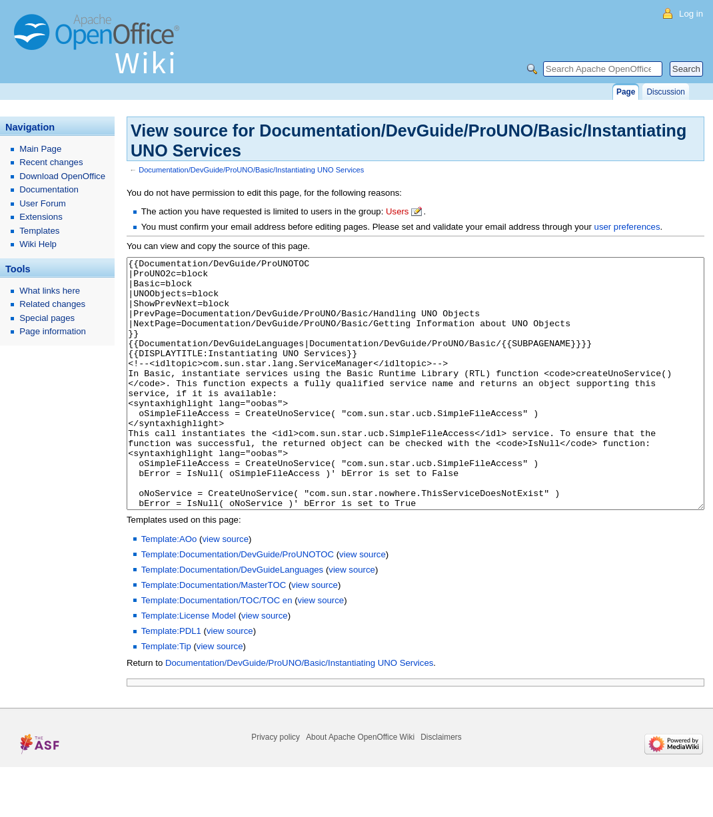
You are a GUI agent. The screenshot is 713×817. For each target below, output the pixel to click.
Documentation (49, 189)
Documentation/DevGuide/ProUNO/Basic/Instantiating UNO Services (251, 170)
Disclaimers (440, 787)
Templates (39, 231)
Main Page (40, 149)
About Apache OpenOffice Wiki (360, 787)
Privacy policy (275, 787)
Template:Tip (166, 696)
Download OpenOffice (62, 176)
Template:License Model (188, 666)
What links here (49, 291)
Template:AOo (169, 589)
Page (625, 92)
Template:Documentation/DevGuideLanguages (232, 620)
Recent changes (51, 162)
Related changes (52, 304)
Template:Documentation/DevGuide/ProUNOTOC (237, 604)
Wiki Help (38, 244)
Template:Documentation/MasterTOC (213, 635)
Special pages (47, 318)
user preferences (627, 227)
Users (397, 211)
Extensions (41, 217)
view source (225, 589)
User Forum (42, 203)
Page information (52, 331)
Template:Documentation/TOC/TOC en (217, 650)
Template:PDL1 (171, 681)
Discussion (665, 92)
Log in (691, 14)
